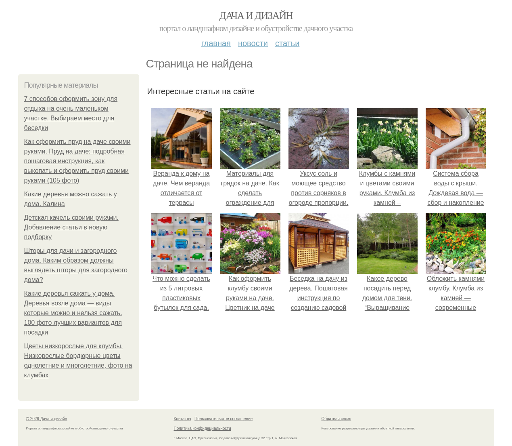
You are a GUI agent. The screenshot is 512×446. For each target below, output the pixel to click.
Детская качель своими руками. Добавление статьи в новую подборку (71, 227)
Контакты (182, 419)
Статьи (287, 43)
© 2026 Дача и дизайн (46, 419)
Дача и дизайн (256, 15)
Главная (216, 43)
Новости (253, 43)
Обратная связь (336, 419)
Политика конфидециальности (202, 428)
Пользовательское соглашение (223, 419)
